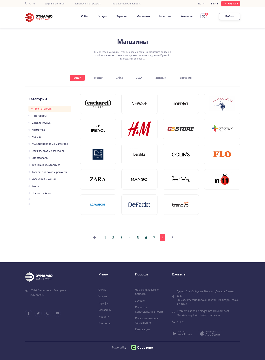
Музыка (36, 136)
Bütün (77, 77)
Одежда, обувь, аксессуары (48, 151)
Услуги (102, 16)
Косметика (38, 129)
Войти (214, 3)
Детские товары (41, 122)
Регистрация (231, 3)
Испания (160, 77)
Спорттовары (40, 157)
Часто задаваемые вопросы (126, 3)
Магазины (143, 16)
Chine (119, 77)
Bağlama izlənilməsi (55, 3)
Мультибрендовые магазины (50, 143)
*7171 (30, 3)
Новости (165, 16)
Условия (140, 300)
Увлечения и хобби (44, 179)
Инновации (142, 329)
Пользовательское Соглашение (146, 320)
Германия (185, 77)
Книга (35, 186)
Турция (98, 77)
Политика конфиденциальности (149, 309)
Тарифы (122, 16)
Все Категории (44, 108)
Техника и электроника (46, 165)
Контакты (186, 16)
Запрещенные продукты (88, 3)
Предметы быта (41, 193)
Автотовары (39, 115)
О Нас (85, 16)
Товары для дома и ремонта (49, 172)
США (139, 77)
